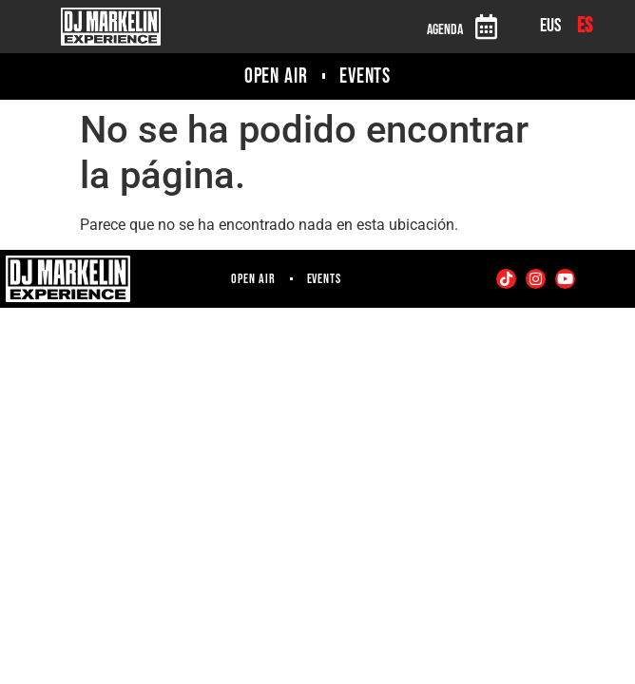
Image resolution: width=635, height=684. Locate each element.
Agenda (445, 30)
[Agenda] (485, 26)
